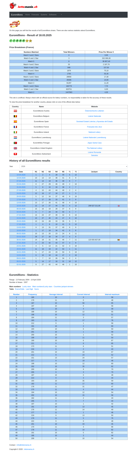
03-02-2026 (21, 237)
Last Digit (29, 289)
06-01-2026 (21, 261)
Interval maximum (112, 294)
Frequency (32, 294)
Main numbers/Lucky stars (42, 286)
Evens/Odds (19, 289)
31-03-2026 (21, 187)
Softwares (52, 15)
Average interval (56, 294)
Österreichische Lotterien (94, 111)
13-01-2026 (21, 255)
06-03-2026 (21, 209)
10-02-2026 (21, 230)
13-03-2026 (21, 203)
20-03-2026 (21, 196)
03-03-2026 (21, 212)
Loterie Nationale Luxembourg (94, 137)
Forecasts (35, 15)
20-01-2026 (21, 249)
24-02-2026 (21, 218)
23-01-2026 (21, 246)
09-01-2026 (21, 258)
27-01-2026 (21, 243)
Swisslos (94, 155)
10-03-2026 (21, 206)
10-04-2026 (21, 178)
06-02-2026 (21, 233)
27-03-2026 (21, 190)
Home (27, 15)
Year (11, 166)
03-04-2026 (21, 184)
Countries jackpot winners (63, 286)
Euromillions (17, 15)
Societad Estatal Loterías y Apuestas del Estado (94, 121)
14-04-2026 (21, 175)
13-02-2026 (21, 227)
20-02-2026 (21, 221)
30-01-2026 (21, 240)
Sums (36, 289)
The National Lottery (94, 148)
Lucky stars (26, 286)
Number (16, 294)
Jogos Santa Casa (95, 143)
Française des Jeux (94, 127)
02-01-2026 (21, 264)
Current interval (83, 294)
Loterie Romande (94, 152)
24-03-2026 (21, 193)
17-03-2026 (21, 199)
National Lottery (94, 132)
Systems (44, 15)
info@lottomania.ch (24, 445)
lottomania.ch (29, 449)
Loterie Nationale (94, 116)
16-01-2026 (21, 252)
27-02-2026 (21, 215)
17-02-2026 (21, 224)
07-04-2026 (21, 181)
